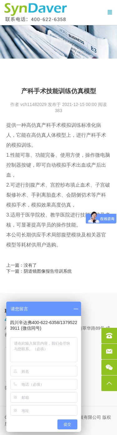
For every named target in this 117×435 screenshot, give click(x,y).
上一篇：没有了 (21, 265)
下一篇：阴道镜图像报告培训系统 (39, 271)
